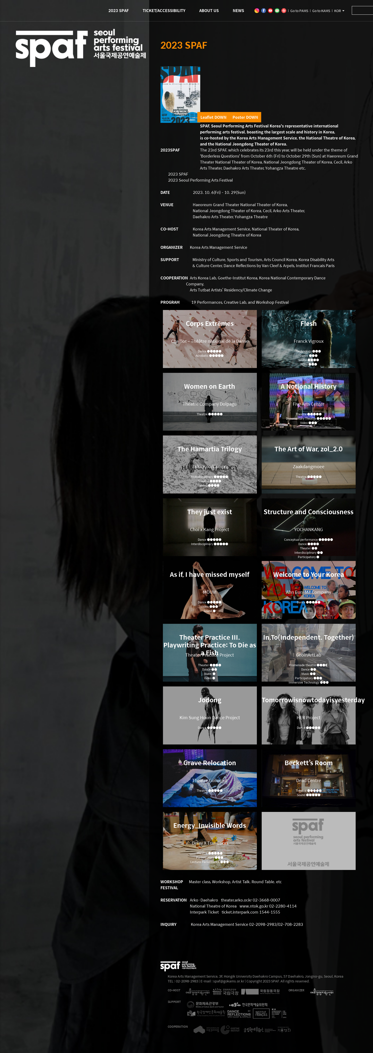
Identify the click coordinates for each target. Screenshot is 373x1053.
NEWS (238, 10)
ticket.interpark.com (240, 912)
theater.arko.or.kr (236, 900)
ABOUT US (209, 10)
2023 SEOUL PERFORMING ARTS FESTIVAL (81, 60)
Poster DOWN (245, 117)
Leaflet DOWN (213, 117)
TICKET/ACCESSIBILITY (164, 10)
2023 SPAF (118, 10)
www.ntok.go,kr (254, 906)
